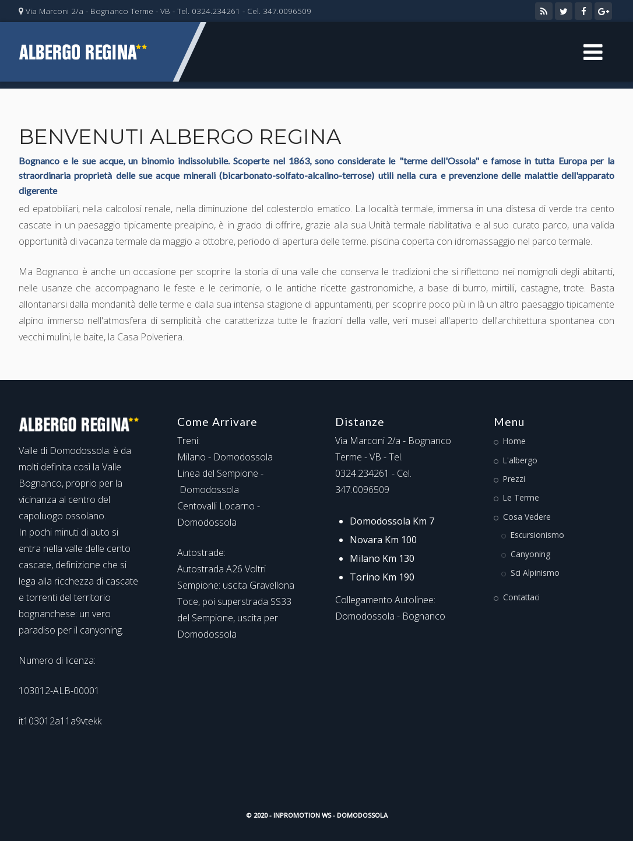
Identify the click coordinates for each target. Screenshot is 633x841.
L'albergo (520, 460)
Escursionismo (537, 534)
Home (514, 440)
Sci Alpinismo (535, 572)
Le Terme (521, 497)
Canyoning (530, 554)
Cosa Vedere (527, 516)
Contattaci (521, 597)
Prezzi (514, 478)
